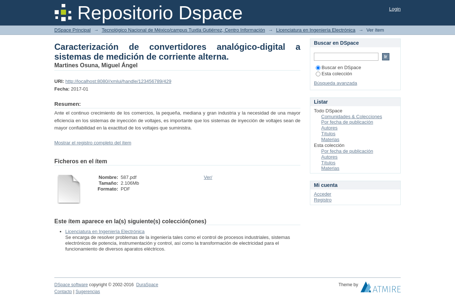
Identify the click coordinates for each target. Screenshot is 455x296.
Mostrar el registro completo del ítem (92, 142)
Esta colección (334, 73)
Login (395, 9)
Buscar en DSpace (338, 67)
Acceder (322, 194)
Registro (322, 200)
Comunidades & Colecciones (351, 116)
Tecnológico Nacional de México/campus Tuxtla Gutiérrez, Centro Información (183, 30)
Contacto (63, 291)
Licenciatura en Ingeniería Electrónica (315, 30)
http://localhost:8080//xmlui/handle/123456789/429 (118, 81)
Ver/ (208, 177)
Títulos (328, 133)
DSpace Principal (72, 30)
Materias (330, 139)
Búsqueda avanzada (335, 83)
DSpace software (71, 284)
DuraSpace (147, 284)
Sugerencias (87, 291)
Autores (329, 128)
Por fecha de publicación (347, 122)
